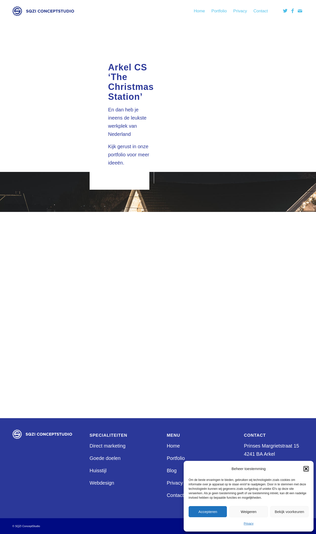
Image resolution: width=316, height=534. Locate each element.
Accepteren (207, 512)
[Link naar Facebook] (292, 11)
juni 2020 (247, 401)
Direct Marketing (255, 267)
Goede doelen (105, 458)
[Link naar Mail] (300, 11)
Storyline (247, 341)
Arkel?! (245, 235)
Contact (246, 259)
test (241, 349)
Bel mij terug (251, 243)
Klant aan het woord (259, 300)
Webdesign (249, 357)
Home (244, 284)
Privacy (248, 523)
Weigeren (249, 512)
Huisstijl (246, 292)
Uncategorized (253, 379)
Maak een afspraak (258, 308)
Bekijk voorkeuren (289, 512)
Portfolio (246, 316)
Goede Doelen (253, 276)
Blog (242, 251)
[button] (306, 468)
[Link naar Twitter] (285, 11)
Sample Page (252, 333)
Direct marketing (108, 446)
